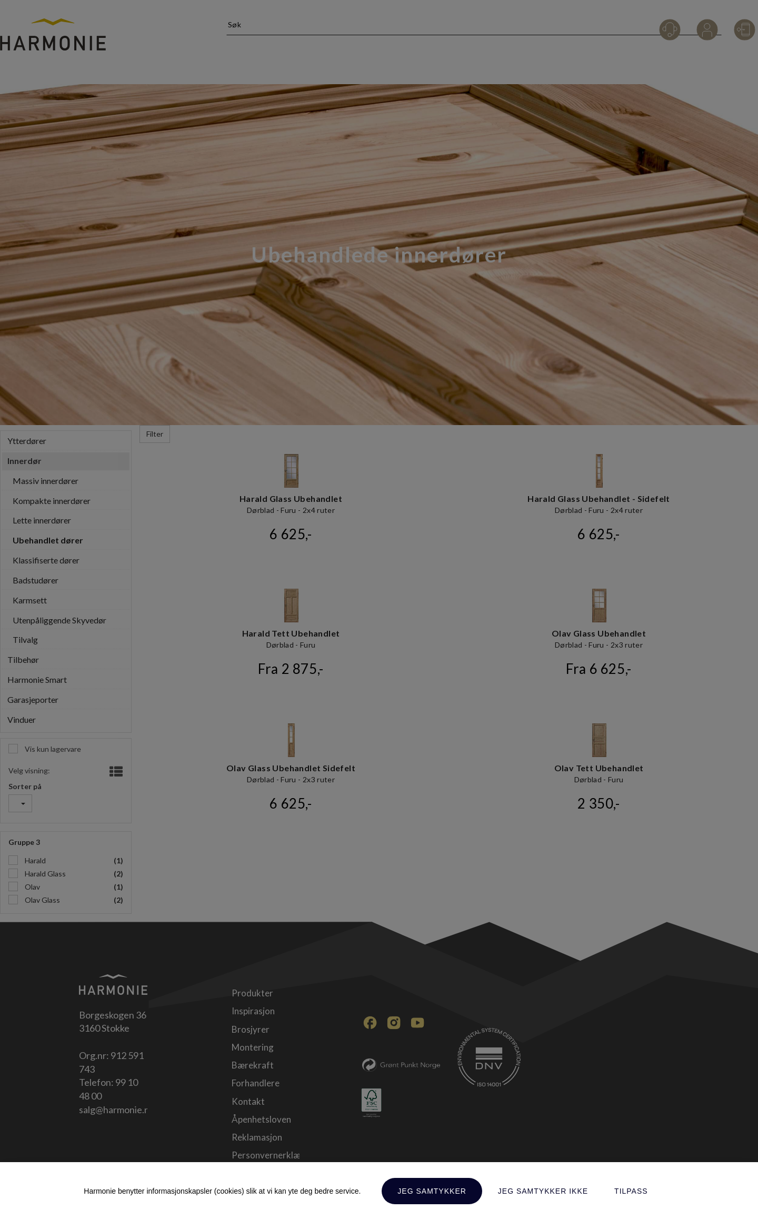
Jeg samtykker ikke (543, 1191)
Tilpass (631, 1191)
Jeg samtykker (431, 1191)
